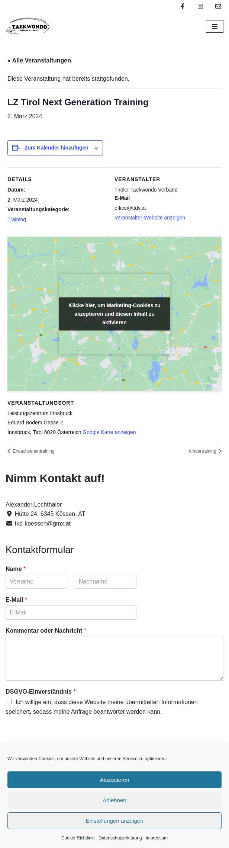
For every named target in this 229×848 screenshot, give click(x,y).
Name (16, 569)
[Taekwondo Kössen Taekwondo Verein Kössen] (28, 26)
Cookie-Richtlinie (78, 838)
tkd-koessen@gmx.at (42, 523)
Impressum (157, 838)
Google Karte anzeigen (109, 432)
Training (16, 219)
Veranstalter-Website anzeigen (150, 218)
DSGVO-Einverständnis (41, 691)
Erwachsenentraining (33, 451)
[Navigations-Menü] (214, 26)
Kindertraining (203, 451)
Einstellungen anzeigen (114, 821)
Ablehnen (114, 800)
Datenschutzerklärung (120, 838)
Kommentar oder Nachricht (46, 630)
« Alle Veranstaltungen (39, 60)
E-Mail (16, 600)
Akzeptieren (114, 780)
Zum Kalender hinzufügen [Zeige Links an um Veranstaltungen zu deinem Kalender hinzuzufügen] (56, 148)
